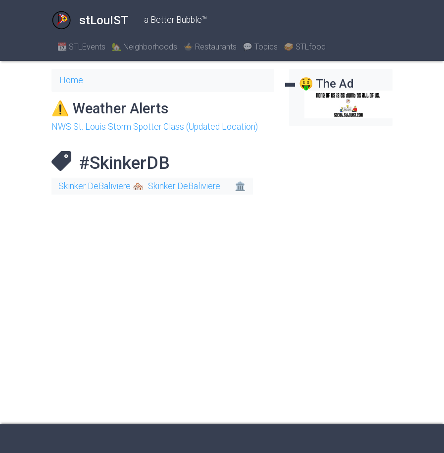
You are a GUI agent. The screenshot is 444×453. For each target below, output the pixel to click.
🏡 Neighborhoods (144, 46)
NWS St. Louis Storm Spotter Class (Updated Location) (154, 127)
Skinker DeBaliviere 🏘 (101, 186)
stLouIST (89, 20)
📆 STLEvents (81, 46)
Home (71, 80)
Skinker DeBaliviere (184, 186)
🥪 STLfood (305, 46)
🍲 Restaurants (210, 46)
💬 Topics (260, 46)
